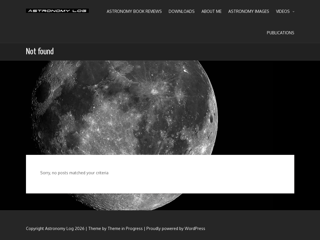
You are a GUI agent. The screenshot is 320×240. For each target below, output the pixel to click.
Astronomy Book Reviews (134, 11)
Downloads (182, 11)
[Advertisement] (160, 108)
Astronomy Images (248, 11)
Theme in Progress (125, 228)
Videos (285, 11)
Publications (280, 32)
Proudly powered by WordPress (175, 228)
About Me (212, 11)
